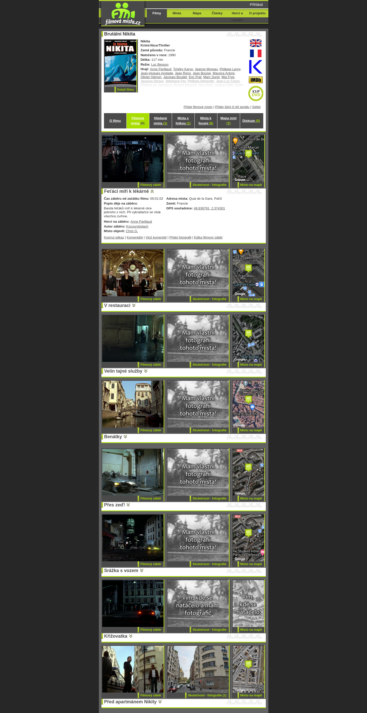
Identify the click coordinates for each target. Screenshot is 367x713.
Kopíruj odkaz (114, 237)
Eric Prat (195, 77)
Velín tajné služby (123, 371)
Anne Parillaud (160, 69)
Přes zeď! (114, 504)
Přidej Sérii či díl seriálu (232, 107)
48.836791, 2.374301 (209, 208)
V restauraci (117, 305)
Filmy (156, 13)
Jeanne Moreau (206, 69)
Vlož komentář (156, 237)
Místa (177, 13)
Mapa (197, 13)
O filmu (115, 121)
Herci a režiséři (237, 16)
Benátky (113, 436)
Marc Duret (211, 77)
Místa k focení (206, 120)
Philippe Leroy (230, 69)
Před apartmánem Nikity (130, 701)
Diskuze (251, 121)
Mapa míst (228, 120)
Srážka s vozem (121, 570)
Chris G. (132, 231)
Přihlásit (256, 5)
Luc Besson (159, 64)
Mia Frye (227, 77)
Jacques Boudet (175, 77)
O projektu (257, 13)
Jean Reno (183, 73)
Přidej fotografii (180, 237)
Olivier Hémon (151, 77)
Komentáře (135, 237)
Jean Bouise (202, 73)
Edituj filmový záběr (208, 237)
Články (217, 13)
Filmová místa (138, 120)
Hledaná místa (160, 120)
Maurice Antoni (224, 73)
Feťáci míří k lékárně (126, 191)
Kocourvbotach (137, 226)
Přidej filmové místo (198, 107)
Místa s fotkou (183, 120)
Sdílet (256, 107)
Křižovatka (115, 636)
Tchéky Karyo (183, 69)
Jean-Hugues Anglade (157, 73)
